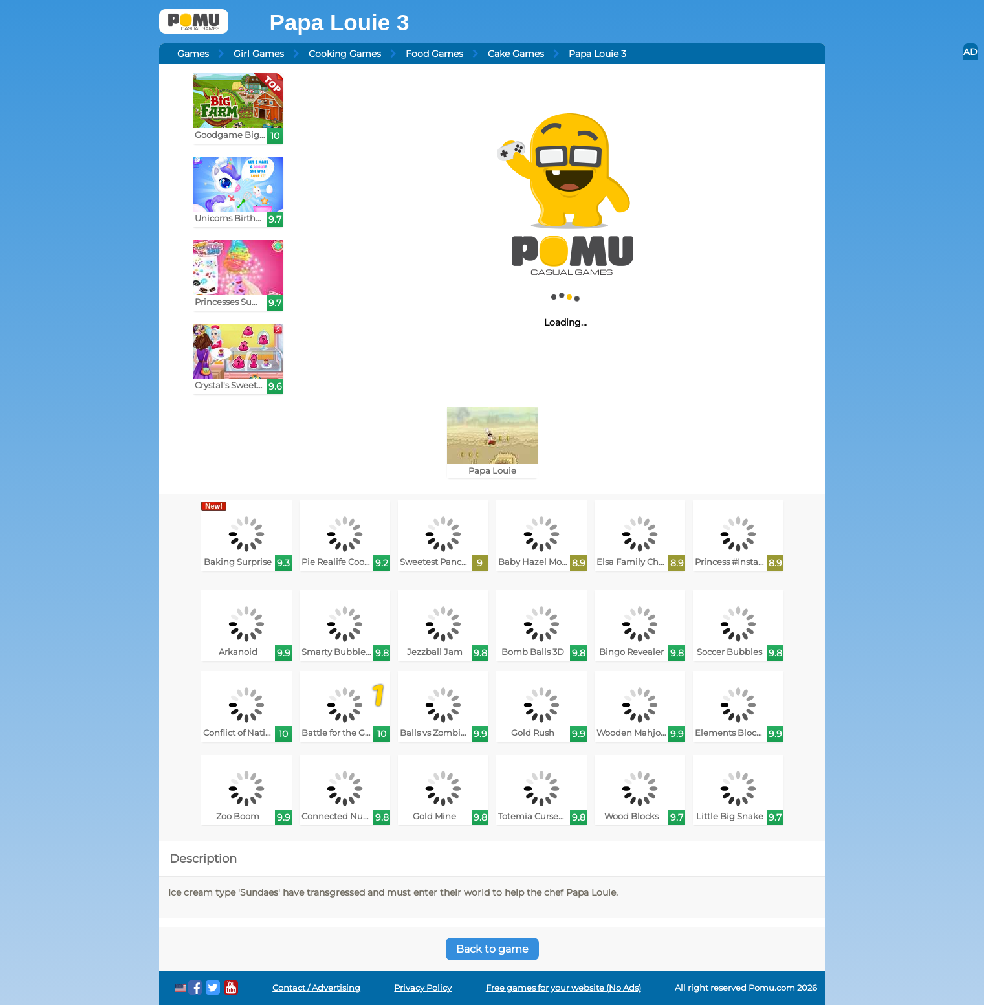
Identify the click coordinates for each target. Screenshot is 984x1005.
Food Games (434, 54)
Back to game (492, 949)
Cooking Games (345, 54)
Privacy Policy (423, 988)
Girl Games (259, 54)
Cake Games (516, 54)
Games (193, 54)
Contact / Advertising (316, 988)
